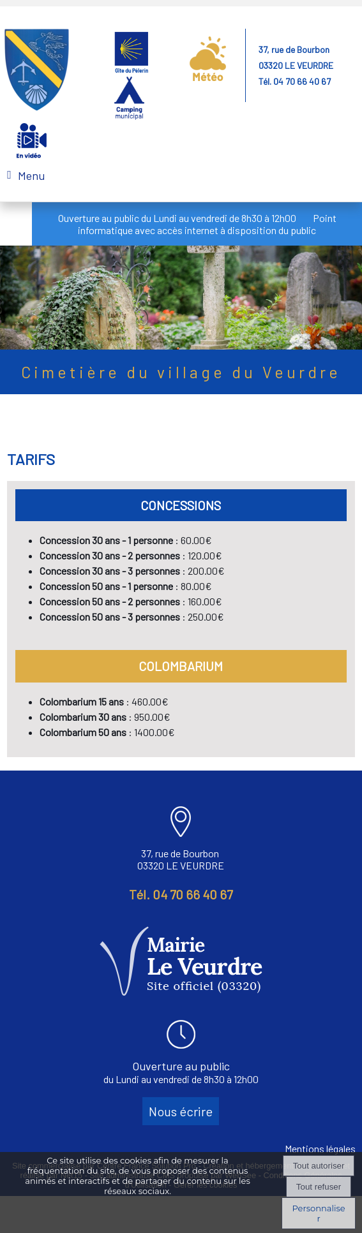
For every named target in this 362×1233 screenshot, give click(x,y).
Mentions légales (320, 1148)
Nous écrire (181, 1111)
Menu (31, 175)
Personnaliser (318, 1213)
